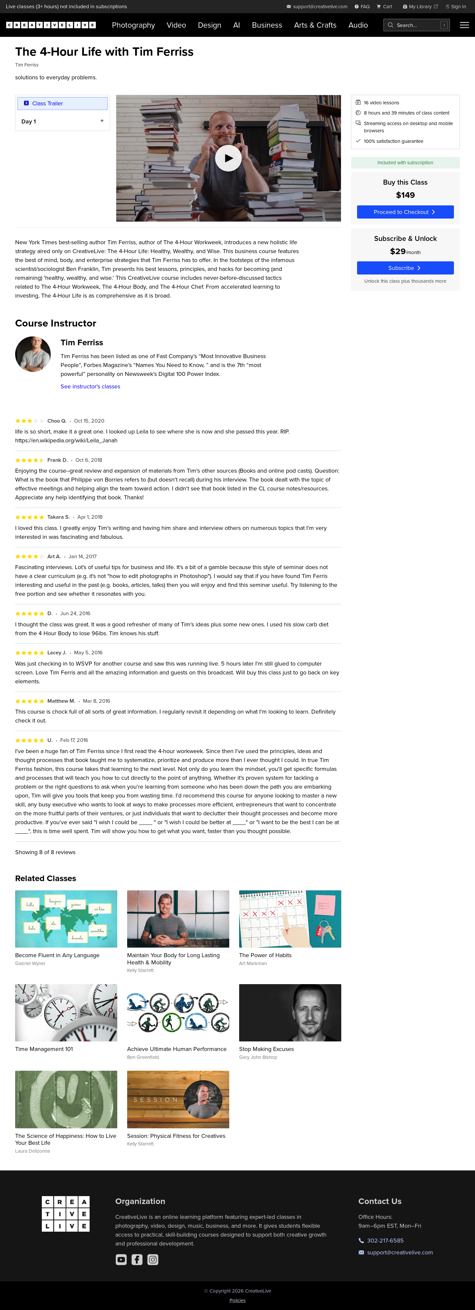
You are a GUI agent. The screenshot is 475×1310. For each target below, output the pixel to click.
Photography (133, 24)
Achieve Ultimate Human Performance (177, 1049)
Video (176, 24)
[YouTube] (121, 1260)
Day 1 (28, 121)
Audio (358, 24)
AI (236, 24)
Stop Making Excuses (266, 1049)
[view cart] (386, 6)
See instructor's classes (90, 386)
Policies (238, 1300)
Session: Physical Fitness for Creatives (176, 1136)
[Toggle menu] (464, 25)
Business (267, 24)
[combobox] (417, 25)
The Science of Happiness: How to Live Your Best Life (65, 1139)
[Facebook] (137, 1260)
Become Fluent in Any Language (57, 955)
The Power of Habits (265, 955)
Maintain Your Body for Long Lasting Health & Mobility (173, 958)
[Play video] (228, 158)
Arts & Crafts (315, 24)
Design (209, 24)
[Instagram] (153, 1260)
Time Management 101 (44, 1049)
